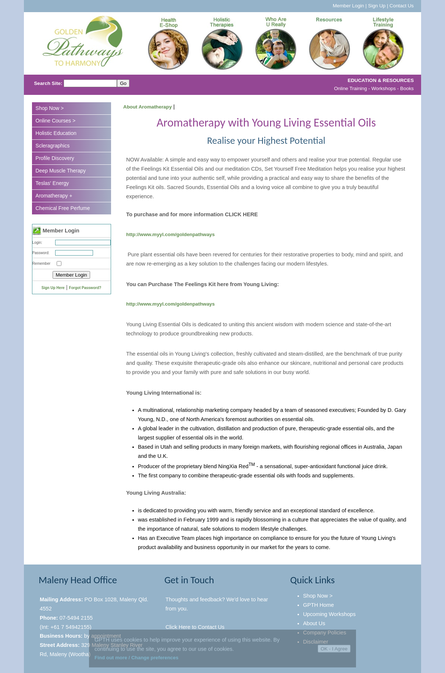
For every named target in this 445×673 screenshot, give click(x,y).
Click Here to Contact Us (194, 627)
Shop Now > (50, 108)
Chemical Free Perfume (63, 208)
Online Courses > (56, 121)
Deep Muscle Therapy (61, 171)
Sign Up (376, 5)
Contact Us (401, 5)
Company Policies (324, 632)
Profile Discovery (55, 158)
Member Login (348, 5)
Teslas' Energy (52, 183)
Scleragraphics (53, 146)
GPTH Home (318, 605)
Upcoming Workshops (329, 614)
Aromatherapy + (54, 196)
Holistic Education (56, 133)
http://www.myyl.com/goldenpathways (170, 234)
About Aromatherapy (147, 107)
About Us (314, 623)
